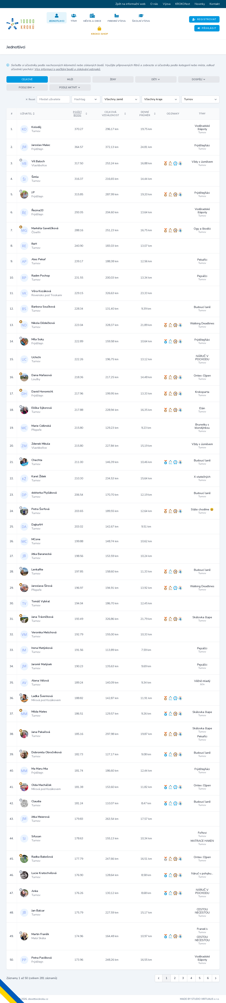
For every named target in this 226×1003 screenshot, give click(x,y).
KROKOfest (182, 4)
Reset (30, 99)
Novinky (200, 4)
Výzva (167, 4)
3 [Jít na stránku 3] (183, 978)
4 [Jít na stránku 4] (191, 978)
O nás (154, 4)
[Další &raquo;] (216, 978)
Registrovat (204, 19)
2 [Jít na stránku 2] (175, 978)
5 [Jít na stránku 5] (199, 978)
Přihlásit (207, 28)
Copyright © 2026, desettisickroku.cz (27, 999)
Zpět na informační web (130, 4)
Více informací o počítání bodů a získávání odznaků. (67, 69)
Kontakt (215, 4)
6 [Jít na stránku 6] (208, 978)
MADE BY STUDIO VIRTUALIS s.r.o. (200, 999)
